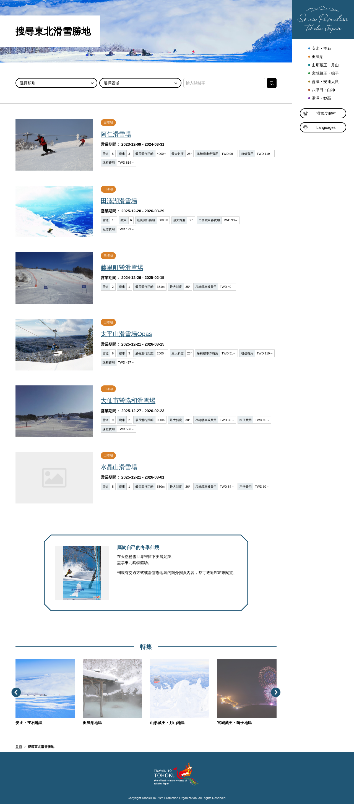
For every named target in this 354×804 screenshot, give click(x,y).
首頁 (18, 746)
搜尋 (272, 83)
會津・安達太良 (323, 82)
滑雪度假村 (319, 113)
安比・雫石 (319, 48)
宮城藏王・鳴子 (323, 73)
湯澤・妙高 (319, 98)
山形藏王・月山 (323, 65)
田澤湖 (315, 57)
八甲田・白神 (321, 90)
